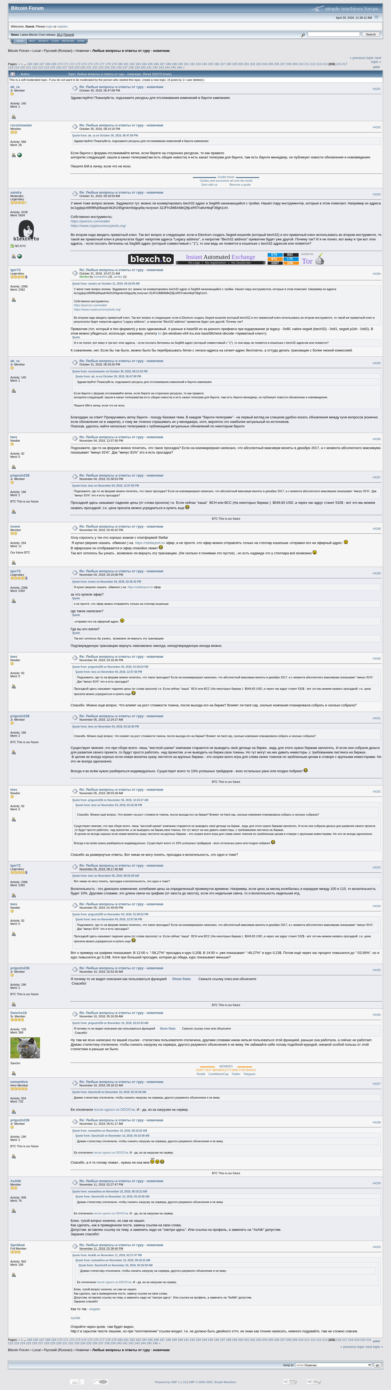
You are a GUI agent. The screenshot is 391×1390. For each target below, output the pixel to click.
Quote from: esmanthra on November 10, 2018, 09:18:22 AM (109, 1130)
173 (77, 64)
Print (376, 66)
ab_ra (15, 87)
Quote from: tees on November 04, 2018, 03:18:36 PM (105, 726)
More (80, 41)
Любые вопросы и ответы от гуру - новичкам (131, 51)
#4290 (377, 658)
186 (156, 64)
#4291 (377, 718)
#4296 (377, 1014)
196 (216, 64)
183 (138, 64)
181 (126, 64)
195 (210, 64)
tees (13, 437)
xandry (16, 192)
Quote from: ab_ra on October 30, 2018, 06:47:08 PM (105, 135)
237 (125, 67)
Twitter (236, 1074)
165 (29, 64)
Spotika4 (17, 1245)
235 (113, 67)
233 (101, 67)
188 (168, 64)
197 (222, 64)
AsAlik (15, 1181)
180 (120, 64)
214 (325, 64)
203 (258, 64)
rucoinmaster (21, 125)
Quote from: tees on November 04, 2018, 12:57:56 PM (105, 485)
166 (35, 64)
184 (144, 64)
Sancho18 (18, 1013)
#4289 (377, 573)
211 (306, 64)
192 (192, 64)
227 (65, 67)
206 (277, 64)
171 (66, 64)
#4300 (377, 1247)
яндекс (94, 1309)
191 (186, 64)
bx (160, 333)
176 (96, 64)
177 (102, 64)
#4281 (377, 88)
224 (47, 67)
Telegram (249, 1074)
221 (28, 67)
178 (108, 64)
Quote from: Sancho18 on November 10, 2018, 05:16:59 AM (109, 1092)
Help (32, 41)
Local (37, 51)
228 (71, 67)
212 (313, 64)
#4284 (377, 273)
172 (72, 64)
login (49, 26)
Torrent (68, 34)
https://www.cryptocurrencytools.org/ (98, 226)
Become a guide (240, 184)
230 (83, 67)
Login (55, 41)
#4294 (377, 906)
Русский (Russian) (58, 51)
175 (90, 64)
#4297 (377, 1083)
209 (295, 64)
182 (132, 64)
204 (264, 64)
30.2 (59, 34)
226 (58, 67)
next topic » (376, 60)
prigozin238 (19, 475)
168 (47, 64)
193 (198, 64)
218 (10, 67)
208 (288, 64)
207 (282, 64)
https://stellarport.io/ (150, 543)
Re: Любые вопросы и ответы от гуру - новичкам (121, 87)
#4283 (377, 194)
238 (131, 67)
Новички (82, 51)
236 (119, 67)
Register (68, 41)
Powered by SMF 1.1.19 (170, 1382)
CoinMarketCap (218, 1074)
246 (179, 67)
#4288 (377, 528)
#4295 (377, 970)
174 (84, 64)
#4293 (377, 867)
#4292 (377, 791)
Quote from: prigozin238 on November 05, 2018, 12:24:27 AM (110, 800)
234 (107, 67)
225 (52, 67)
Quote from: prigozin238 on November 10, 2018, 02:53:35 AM (110, 1023)
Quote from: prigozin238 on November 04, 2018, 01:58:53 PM (110, 666)
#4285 (377, 363)
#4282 (377, 127)
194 (204, 64)
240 (143, 67)
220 (22, 67)
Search (43, 41)
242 (155, 67)
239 (137, 67)
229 (76, 67)
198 (228, 64)
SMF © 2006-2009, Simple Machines (212, 1382)
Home (20, 41)
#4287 (377, 477)
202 (252, 64)
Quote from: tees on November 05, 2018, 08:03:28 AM (105, 875)
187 (162, 64)
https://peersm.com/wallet (90, 221)
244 (167, 67)
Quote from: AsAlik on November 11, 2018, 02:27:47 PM (107, 1255)
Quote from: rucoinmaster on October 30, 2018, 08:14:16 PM (110, 371)
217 (344, 64)
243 (161, 67)
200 (240, 64)
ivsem (15, 526)
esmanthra (100, 276)
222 (34, 67)
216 (338, 64)
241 (149, 67)
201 (246, 64)
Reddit (201, 1074)
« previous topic (362, 58)
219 (16, 67)
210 (301, 64)
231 (89, 67)
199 (234, 64)
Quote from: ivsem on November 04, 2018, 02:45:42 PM (106, 581)
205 (270, 64)
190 (180, 64)
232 (95, 67)
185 (150, 64)
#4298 (377, 1122)
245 (173, 67)
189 (174, 64)
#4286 (377, 439)
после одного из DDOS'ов (114, 1110)
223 (40, 67)
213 (319, 64)
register (62, 26)
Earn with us (209, 184)
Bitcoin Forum (18, 51)
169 (53, 64)
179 (114, 64)
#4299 (377, 1183)
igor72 (15, 270)
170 (59, 64)
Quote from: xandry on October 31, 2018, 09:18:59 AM (106, 283)
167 (41, 64)
